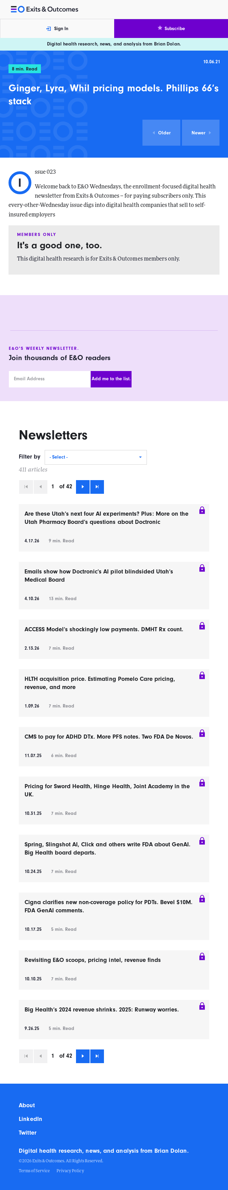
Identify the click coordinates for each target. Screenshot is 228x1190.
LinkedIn (30, 1119)
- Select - (58, 457)
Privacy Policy (70, 1171)
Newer (202, 133)
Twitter (27, 1132)
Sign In (57, 28)
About (26, 1105)
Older (161, 133)
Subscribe (171, 28)
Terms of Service (34, 1171)
